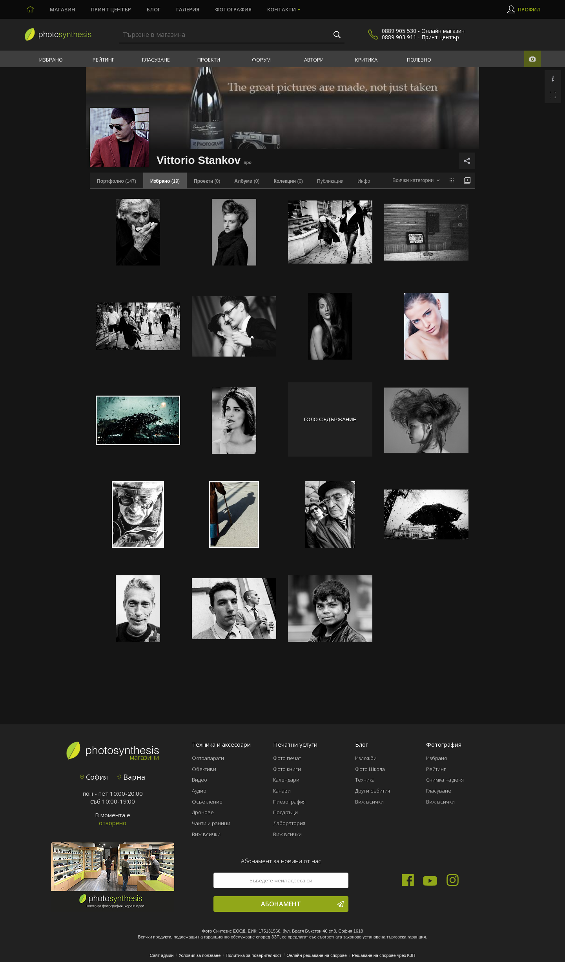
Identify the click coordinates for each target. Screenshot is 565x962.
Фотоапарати (208, 758)
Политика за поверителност (253, 955)
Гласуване (156, 59)
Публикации (330, 181)
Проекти (208, 59)
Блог (153, 9)
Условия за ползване (200, 955)
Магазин (62, 9)
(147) (116, 181)
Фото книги (287, 769)
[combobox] (416, 181)
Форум (261, 59)
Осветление (207, 801)
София (94, 777)
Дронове (203, 812)
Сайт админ (162, 955)
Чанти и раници (211, 823)
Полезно (419, 59)
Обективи (204, 769)
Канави (282, 790)
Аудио (199, 790)
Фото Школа (370, 769)
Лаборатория (289, 823)
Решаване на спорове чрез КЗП (384, 955)
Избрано (51, 59)
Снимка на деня (445, 779)
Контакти (281, 9)
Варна (131, 777)
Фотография (233, 9)
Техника (365, 779)
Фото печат (287, 758)
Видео (199, 779)
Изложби (366, 758)
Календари (286, 779)
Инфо (363, 181)
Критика (366, 59)
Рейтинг (103, 59)
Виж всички (206, 834)
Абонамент (302, 904)
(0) (207, 181)
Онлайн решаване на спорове (316, 955)
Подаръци (285, 812)
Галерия (187, 9)
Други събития (372, 790)
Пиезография (289, 801)
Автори (314, 59)
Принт (111, 9)
